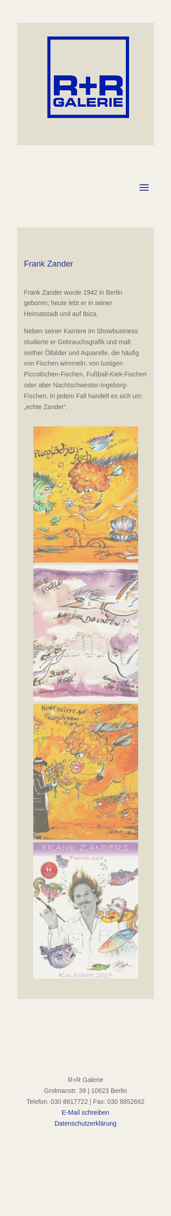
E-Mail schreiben (85, 1112)
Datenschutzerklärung (85, 1123)
